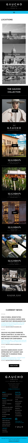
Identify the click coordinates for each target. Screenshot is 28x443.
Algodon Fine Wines (7, 407)
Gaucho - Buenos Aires (6, 404)
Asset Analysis (6, 420)
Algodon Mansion (7, 409)
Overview (17, 396)
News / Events (18, 401)
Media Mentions (6, 424)
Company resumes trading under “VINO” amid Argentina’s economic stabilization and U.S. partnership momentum (13, 324)
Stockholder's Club (19, 398)
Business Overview (7, 394)
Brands (4, 398)
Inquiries (4, 430)
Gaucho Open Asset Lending (7, 401)
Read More (14, 365)
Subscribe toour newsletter (19, 422)
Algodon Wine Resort (6, 415)
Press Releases (6, 422)
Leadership (5, 396)
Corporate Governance (18, 414)
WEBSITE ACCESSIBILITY (14, 441)
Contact (4, 428)
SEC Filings (18, 412)
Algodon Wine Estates (6, 411)
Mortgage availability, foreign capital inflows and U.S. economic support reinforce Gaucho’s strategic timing (13, 342)
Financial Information (18, 409)
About (4, 392)
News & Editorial (7, 418)
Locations (5, 431)
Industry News (6, 425)
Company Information (18, 405)
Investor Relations (18, 393)
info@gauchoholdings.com (14, 389)
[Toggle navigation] (14, 12)
